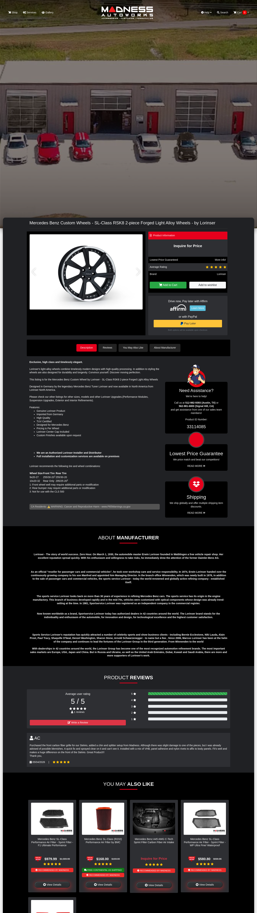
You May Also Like (134, 347)
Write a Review (78, 722)
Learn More (197, 308)
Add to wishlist (207, 285)
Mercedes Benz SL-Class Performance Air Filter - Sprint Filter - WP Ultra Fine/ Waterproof (205, 842)
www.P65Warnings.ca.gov (116, 506)
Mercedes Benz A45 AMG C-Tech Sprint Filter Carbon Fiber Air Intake (154, 840)
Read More (196, 465)
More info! (220, 259)
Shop (13, 12)
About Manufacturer (166, 347)
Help (206, 12)
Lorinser (221, 274)
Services (29, 12)
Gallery (47, 12)
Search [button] (222, 12)
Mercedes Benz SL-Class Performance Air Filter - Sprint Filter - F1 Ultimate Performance (52, 842)
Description (86, 347)
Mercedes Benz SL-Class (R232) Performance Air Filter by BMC (103, 840)
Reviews (108, 347)
